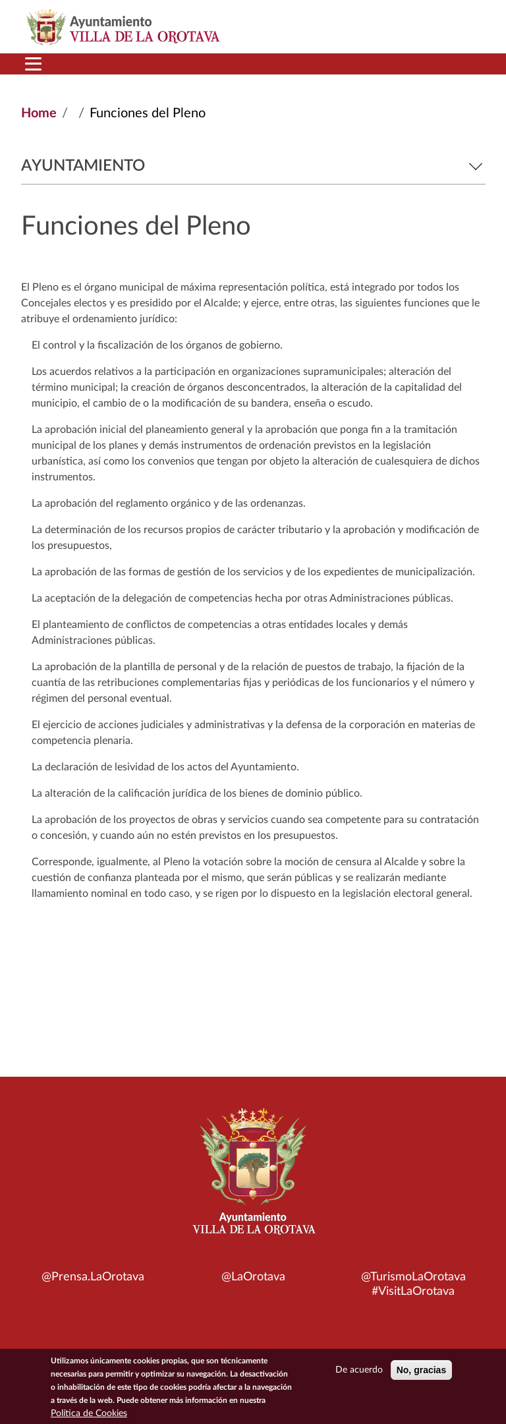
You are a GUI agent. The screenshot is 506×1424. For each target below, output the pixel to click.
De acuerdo (359, 1372)
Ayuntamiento (253, 166)
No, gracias (421, 1372)
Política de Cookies (89, 1415)
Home (39, 113)
